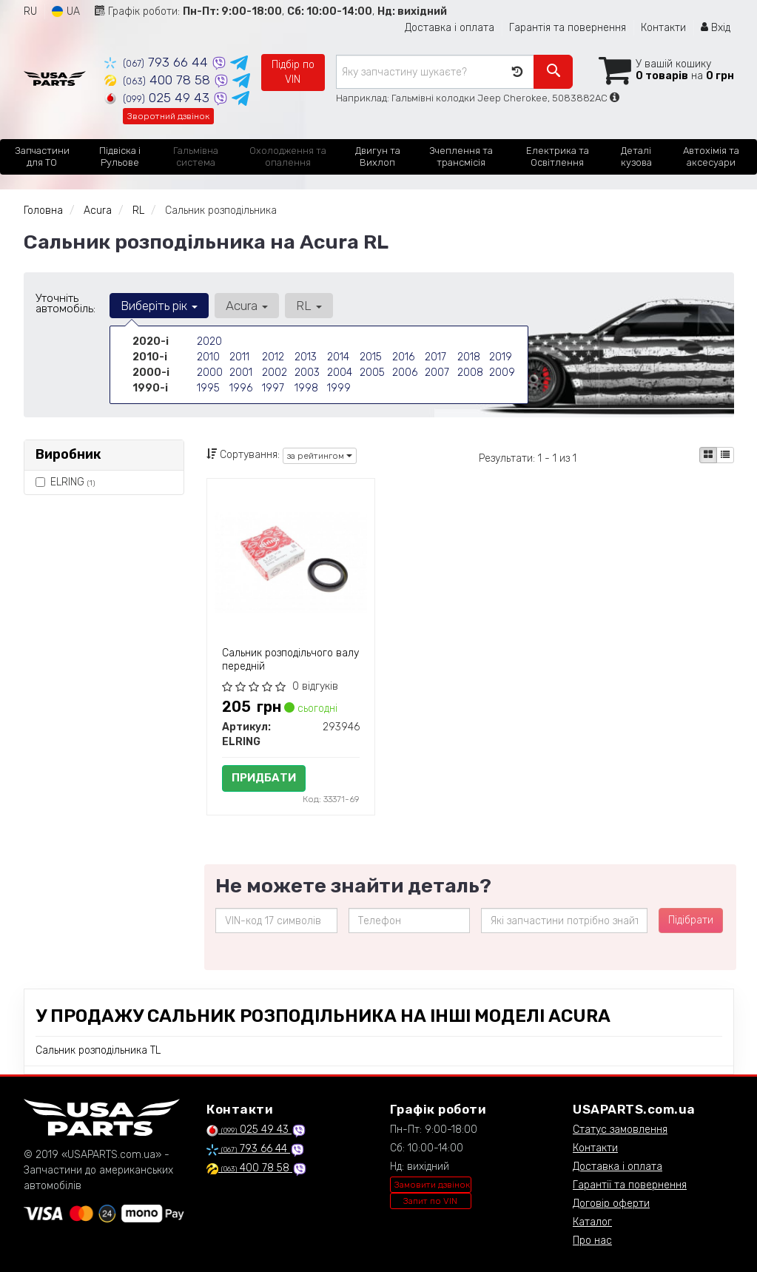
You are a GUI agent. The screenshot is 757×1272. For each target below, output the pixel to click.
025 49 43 (158, 97)
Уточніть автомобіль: (65, 303)
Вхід (715, 27)
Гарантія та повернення (567, 27)
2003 (307, 372)
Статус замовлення (620, 1129)
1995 (208, 388)
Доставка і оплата (449, 27)
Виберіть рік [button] (159, 305)
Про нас (592, 1240)
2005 (372, 372)
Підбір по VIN (293, 72)
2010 (208, 357)
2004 (339, 372)
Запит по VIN (430, 1201)
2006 (404, 372)
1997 (273, 388)
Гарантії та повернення (630, 1185)
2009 (502, 372)
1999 (339, 388)
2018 (468, 357)
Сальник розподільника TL (98, 1050)
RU (30, 11)
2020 (209, 341)
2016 (403, 357)
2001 (240, 372)
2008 (470, 372)
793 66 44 (158, 62)
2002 (274, 372)
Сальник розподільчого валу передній (290, 660)
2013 (306, 357)
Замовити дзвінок (432, 1185)
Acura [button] (247, 305)
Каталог (592, 1222)
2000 (210, 372)
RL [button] (309, 305)
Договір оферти (611, 1203)
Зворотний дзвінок (168, 116)
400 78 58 (159, 80)
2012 (273, 357)
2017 (435, 357)
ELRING (65, 482)
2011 (239, 357)
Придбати (264, 777)
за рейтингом (319, 456)
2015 (371, 357)
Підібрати (690, 920)
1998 (306, 388)
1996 (240, 388)
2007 (437, 372)
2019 (500, 357)
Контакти (663, 27)
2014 (338, 357)
